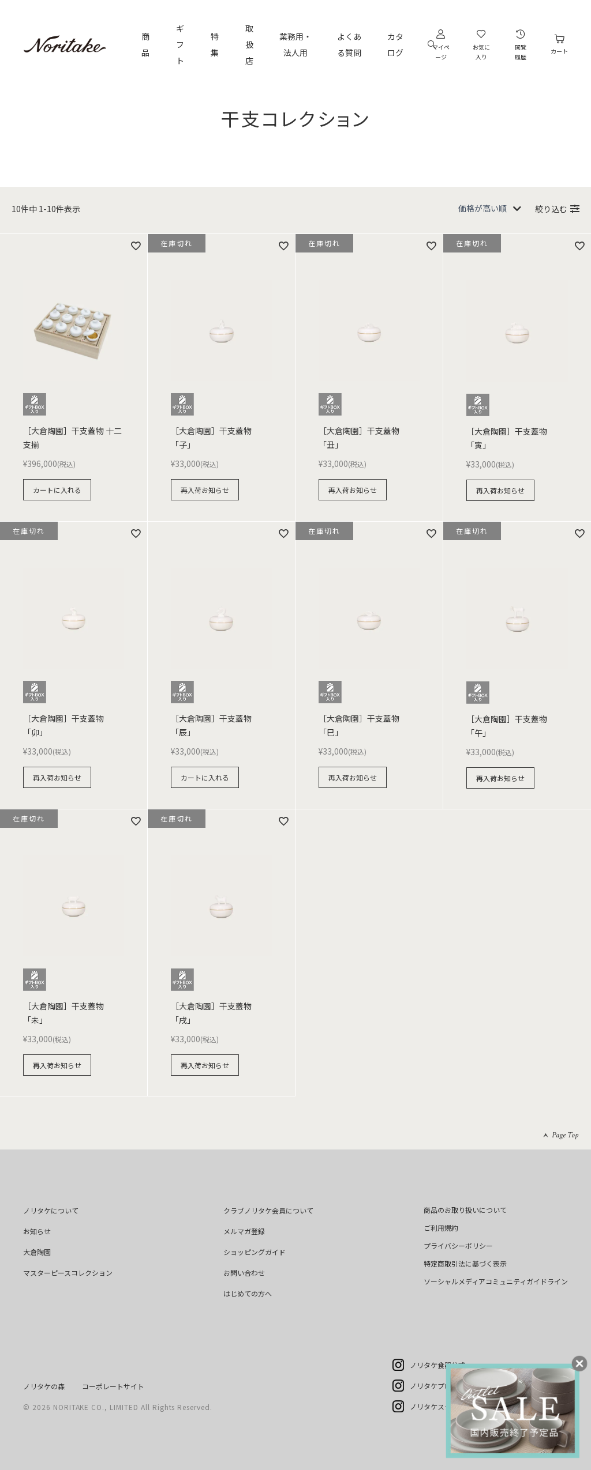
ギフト (180, 44)
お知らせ (37, 1231)
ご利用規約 (441, 1227)
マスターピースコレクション (68, 1272)
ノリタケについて (50, 1210)
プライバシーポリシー (458, 1245)
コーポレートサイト (113, 1386)
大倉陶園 (37, 1252)
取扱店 (249, 44)
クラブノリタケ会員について (268, 1210)
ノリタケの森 (44, 1386)
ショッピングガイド (254, 1252)
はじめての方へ (247, 1293)
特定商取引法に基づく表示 (465, 1263)
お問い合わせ (244, 1272)
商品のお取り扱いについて (465, 1210)
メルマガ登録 (244, 1231)
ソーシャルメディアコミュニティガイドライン (496, 1281)
